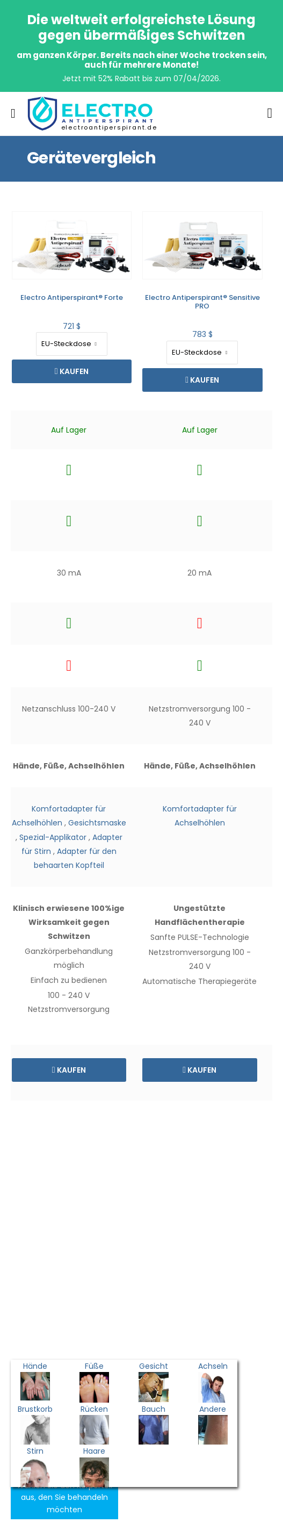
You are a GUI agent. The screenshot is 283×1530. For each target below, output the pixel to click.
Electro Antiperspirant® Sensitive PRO (162, 301)
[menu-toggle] (13, 113)
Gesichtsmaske (57, 822)
